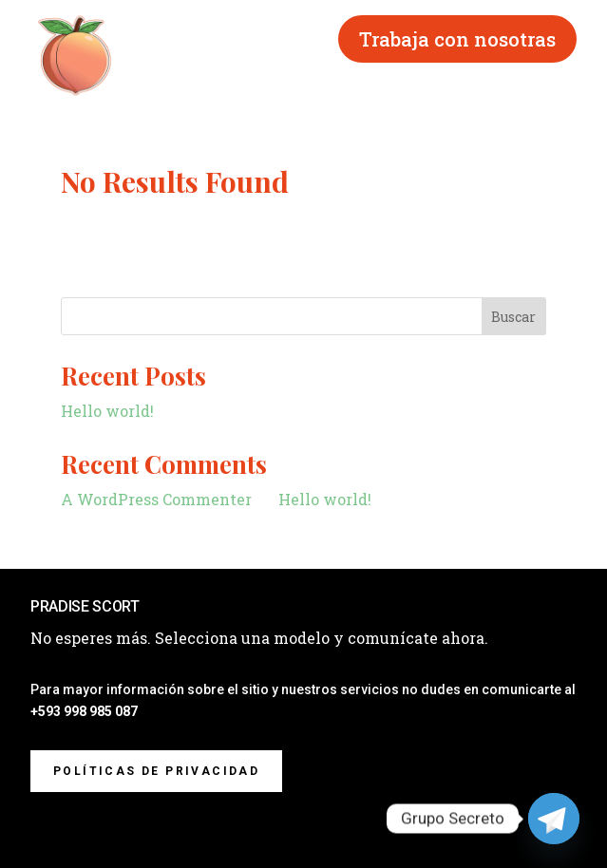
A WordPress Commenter (156, 499)
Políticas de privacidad (156, 771)
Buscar (513, 317)
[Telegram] (553, 818)
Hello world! (107, 411)
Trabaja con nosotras (457, 39)
